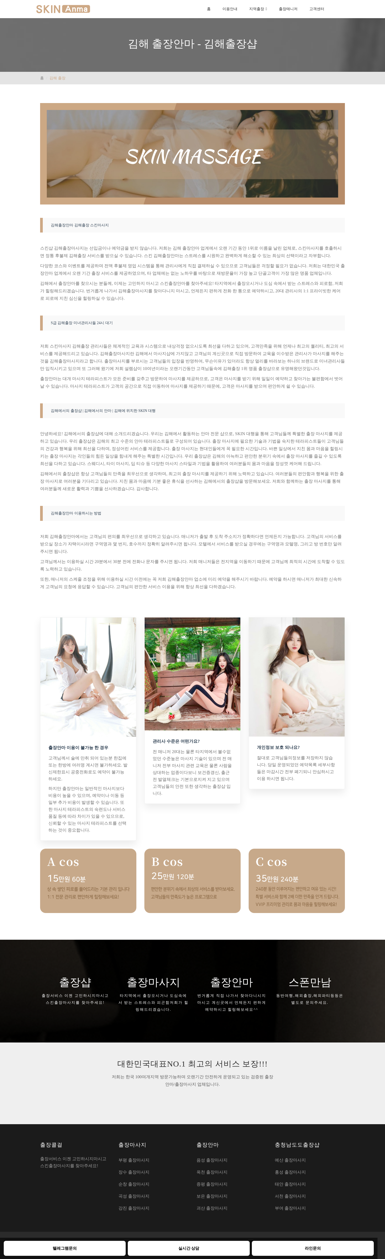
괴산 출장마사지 (212, 1208)
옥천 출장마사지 (212, 1172)
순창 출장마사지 (133, 1184)
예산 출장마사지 (290, 1160)
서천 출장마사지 (290, 1196)
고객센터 (316, 9)
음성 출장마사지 (212, 1160)
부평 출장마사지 (133, 1160)
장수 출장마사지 (133, 1172)
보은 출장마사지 (212, 1196)
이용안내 (229, 9)
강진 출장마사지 (133, 1208)
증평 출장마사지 (212, 1184)
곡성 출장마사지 (133, 1196)
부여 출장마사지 (290, 1208)
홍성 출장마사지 (290, 1172)
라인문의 (313, 1248)
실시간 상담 (188, 1248)
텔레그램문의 (65, 1248)
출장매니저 (288, 9)
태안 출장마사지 (290, 1184)
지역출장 (256, 9)
